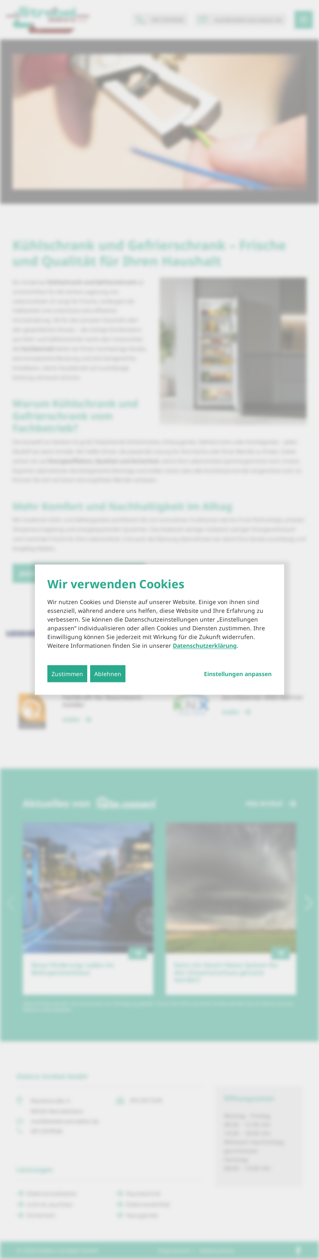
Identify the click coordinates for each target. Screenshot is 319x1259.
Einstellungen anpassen (238, 673)
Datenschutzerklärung (205, 645)
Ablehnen (107, 673)
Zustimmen (67, 673)
